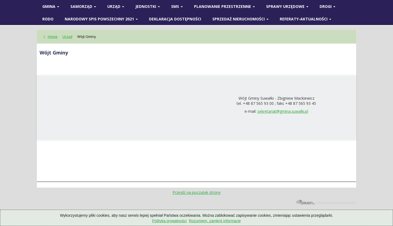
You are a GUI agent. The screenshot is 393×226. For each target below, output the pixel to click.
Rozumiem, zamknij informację (215, 221)
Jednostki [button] (147, 6)
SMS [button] (177, 6)
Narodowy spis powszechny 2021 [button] (101, 19)
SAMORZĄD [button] (83, 6)
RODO (47, 19)
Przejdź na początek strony (196, 192)
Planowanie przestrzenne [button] (224, 6)
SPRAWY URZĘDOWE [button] (287, 6)
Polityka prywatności (169, 221)
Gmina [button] (50, 6)
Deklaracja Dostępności (175, 19)
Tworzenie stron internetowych (326, 202)
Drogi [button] (327, 6)
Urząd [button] (115, 6)
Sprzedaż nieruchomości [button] (240, 19)
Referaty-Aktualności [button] (305, 19)
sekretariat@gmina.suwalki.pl (282, 111)
